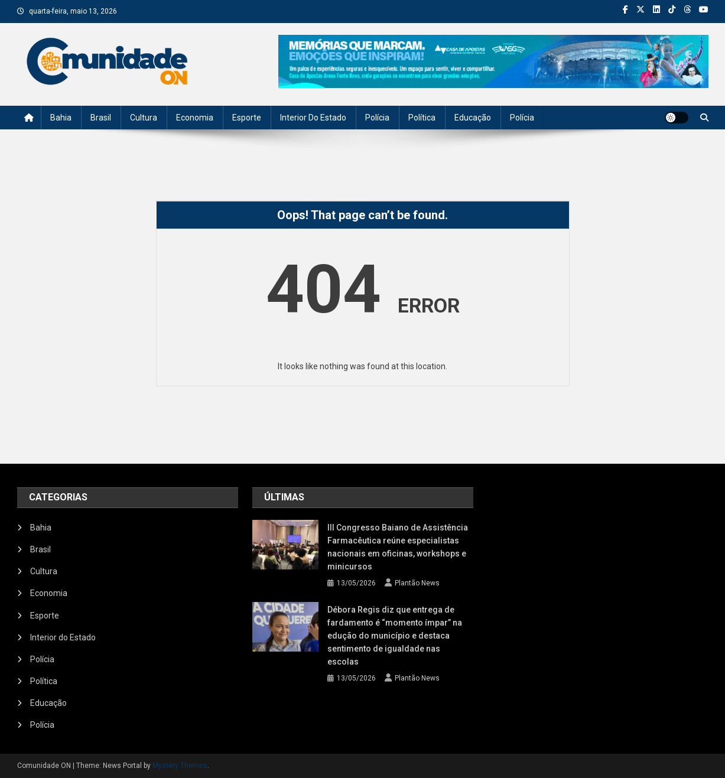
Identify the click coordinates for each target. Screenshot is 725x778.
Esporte (246, 117)
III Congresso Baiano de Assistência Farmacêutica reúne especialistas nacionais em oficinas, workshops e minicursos (397, 547)
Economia (194, 117)
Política (421, 117)
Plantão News (417, 583)
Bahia (60, 117)
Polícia (377, 117)
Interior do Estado (313, 117)
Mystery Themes (179, 765)
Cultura (143, 117)
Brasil (100, 117)
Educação (472, 117)
